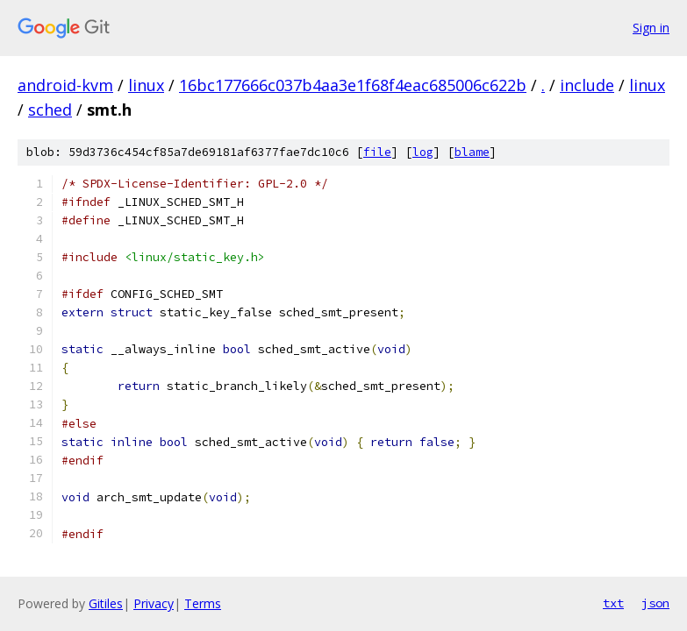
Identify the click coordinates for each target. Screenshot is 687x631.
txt (613, 603)
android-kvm (65, 85)
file (377, 152)
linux (146, 85)
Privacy (153, 603)
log (422, 152)
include (587, 85)
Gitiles (106, 603)
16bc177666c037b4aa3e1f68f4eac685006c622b (352, 85)
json (655, 603)
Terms (202, 603)
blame (472, 152)
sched (50, 109)
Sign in (651, 27)
